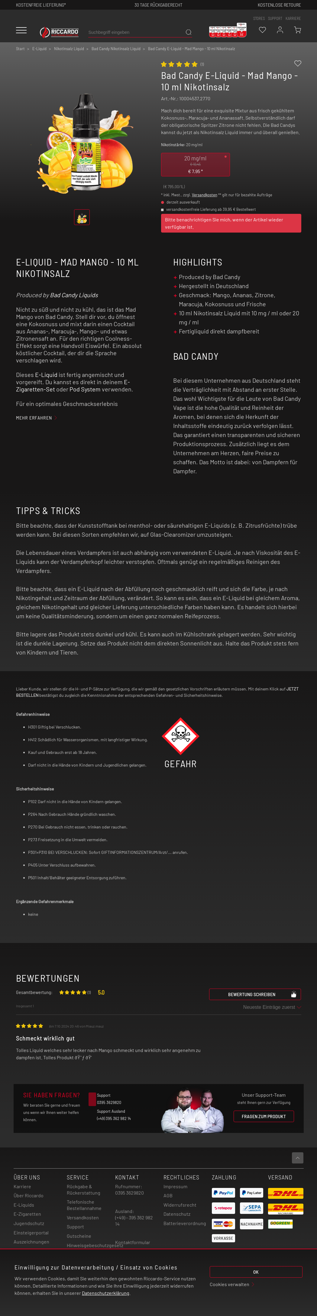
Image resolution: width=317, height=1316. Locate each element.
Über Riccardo (29, 1195)
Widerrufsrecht (179, 1205)
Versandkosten (204, 194)
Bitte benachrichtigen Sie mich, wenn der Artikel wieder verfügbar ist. (224, 223)
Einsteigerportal (31, 1232)
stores (259, 18)
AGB (168, 1195)
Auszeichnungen (31, 1241)
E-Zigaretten (27, 1214)
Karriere (293, 18)
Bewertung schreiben (262, 994)
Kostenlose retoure (279, 5)
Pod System (85, 389)
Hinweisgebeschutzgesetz (95, 1245)
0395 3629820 (129, 1192)
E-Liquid (46, 374)
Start (20, 48)
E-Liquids (24, 1205)
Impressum (175, 1186)
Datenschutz (176, 1214)
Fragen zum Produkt (264, 1116)
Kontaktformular (132, 1242)
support (275, 18)
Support (75, 1226)
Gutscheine (79, 1236)
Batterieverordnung (184, 1223)
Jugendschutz (29, 1223)
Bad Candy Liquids (74, 294)
